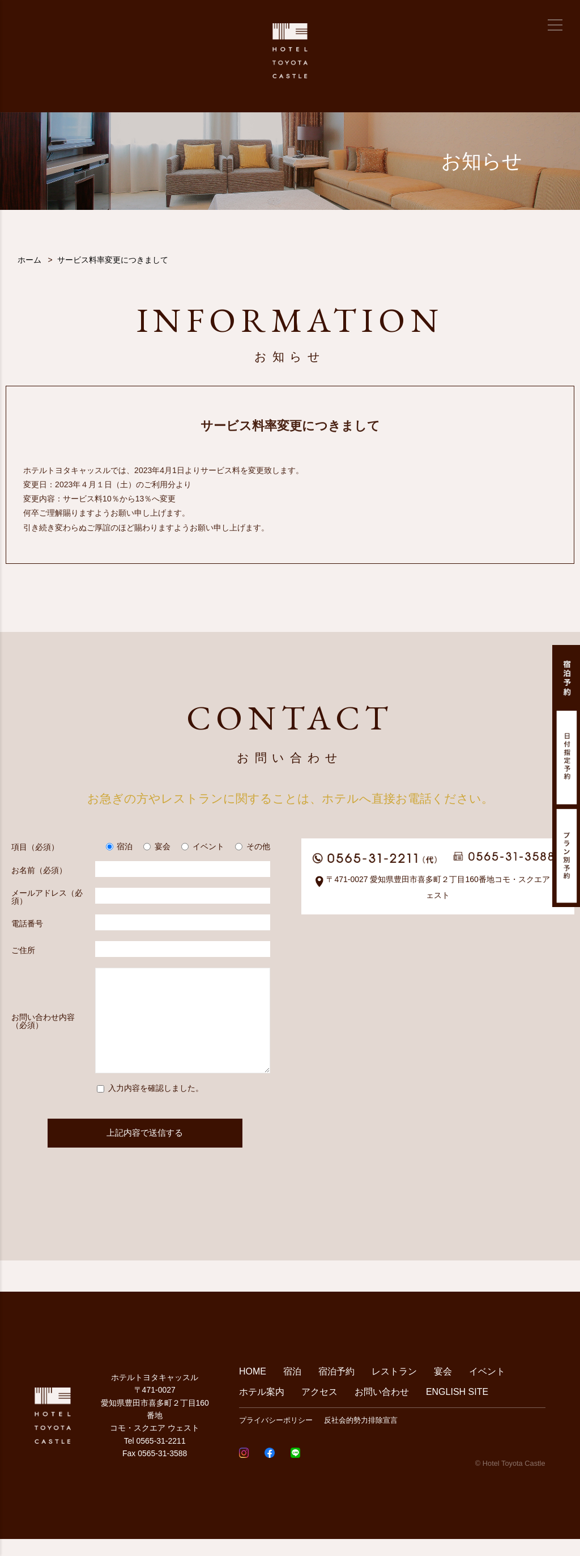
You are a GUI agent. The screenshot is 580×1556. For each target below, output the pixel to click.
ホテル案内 (261, 1409)
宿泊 (292, 1388)
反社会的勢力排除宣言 (361, 1437)
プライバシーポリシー (276, 1437)
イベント (487, 1388)
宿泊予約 (336, 1388)
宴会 (443, 1388)
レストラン (394, 1388)
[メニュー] (555, 25)
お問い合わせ (382, 1409)
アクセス (319, 1409)
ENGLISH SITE (457, 1409)
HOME (252, 1388)
